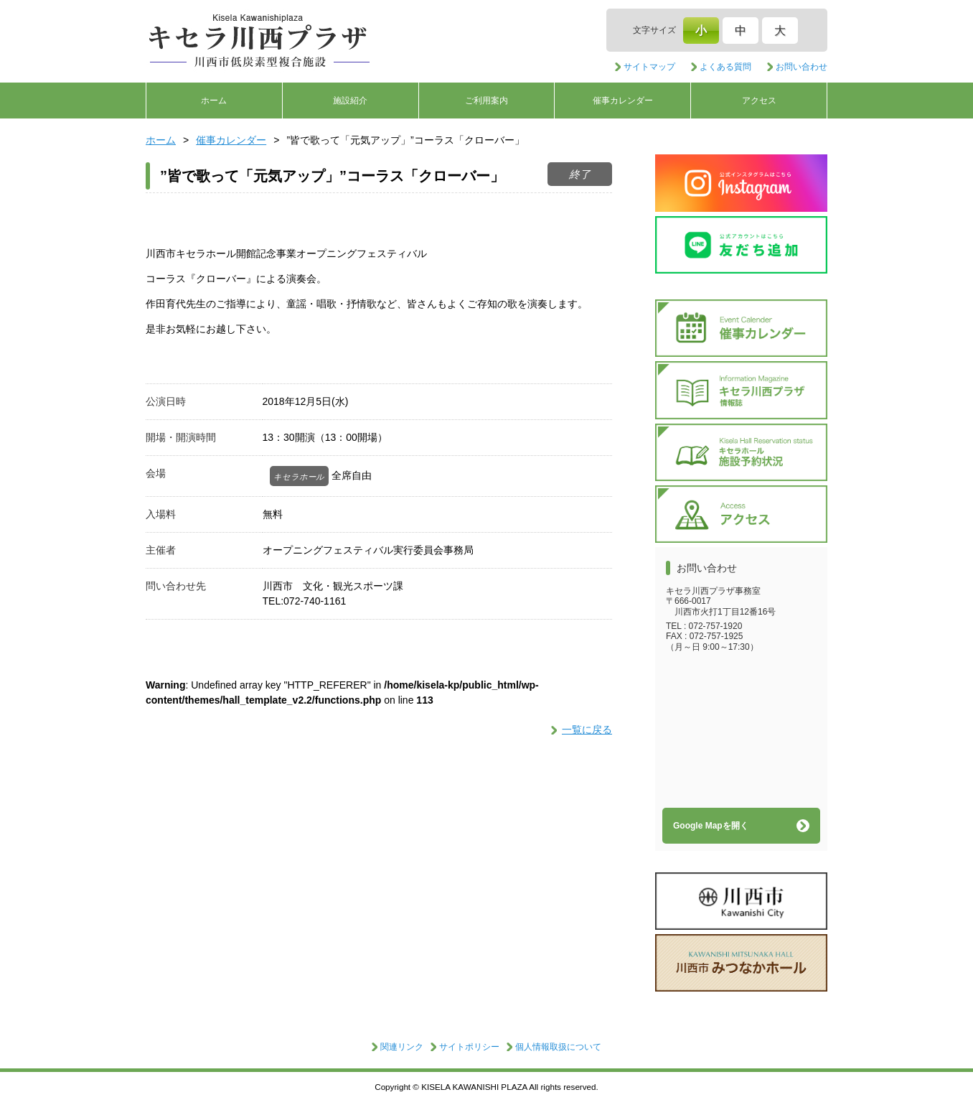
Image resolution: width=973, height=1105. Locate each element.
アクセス (759, 100)
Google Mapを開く (710, 826)
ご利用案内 (486, 100)
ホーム (214, 100)
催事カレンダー (623, 100)
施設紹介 (350, 100)
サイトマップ (649, 67)
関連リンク (401, 1047)
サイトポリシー (469, 1047)
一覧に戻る (587, 729)
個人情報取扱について (558, 1047)
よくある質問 (725, 67)
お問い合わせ (801, 67)
